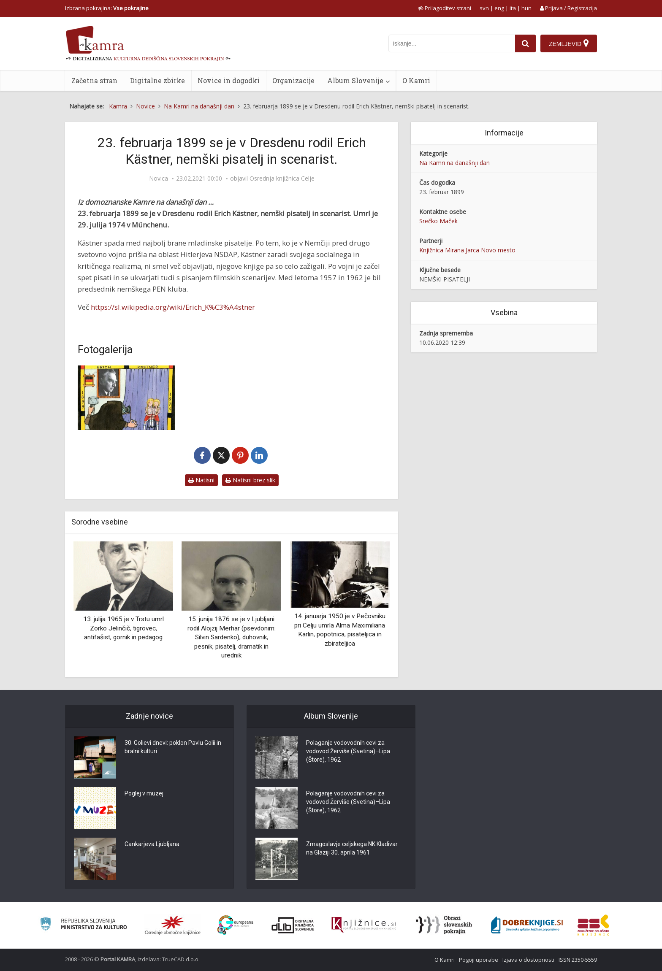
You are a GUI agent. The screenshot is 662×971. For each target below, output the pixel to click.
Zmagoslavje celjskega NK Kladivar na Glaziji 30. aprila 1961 (352, 848)
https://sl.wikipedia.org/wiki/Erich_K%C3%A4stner (173, 307)
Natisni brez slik (250, 480)
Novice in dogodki (229, 80)
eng (499, 8)
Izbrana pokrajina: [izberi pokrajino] (107, 8)
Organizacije (293, 80)
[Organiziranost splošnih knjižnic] (172, 925)
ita (513, 8)
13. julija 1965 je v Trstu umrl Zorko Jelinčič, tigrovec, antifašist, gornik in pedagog (123, 628)
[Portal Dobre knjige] (527, 925)
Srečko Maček (438, 221)
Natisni (201, 480)
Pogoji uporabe (478, 959)
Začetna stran (94, 80)
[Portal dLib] (293, 925)
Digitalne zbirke (157, 80)
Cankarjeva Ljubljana (152, 844)
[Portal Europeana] (235, 925)
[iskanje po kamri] (451, 43)
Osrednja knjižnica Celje (282, 178)
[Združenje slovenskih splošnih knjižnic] (363, 925)
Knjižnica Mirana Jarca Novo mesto (467, 250)
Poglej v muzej (144, 793)
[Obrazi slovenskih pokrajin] (444, 925)
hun (526, 8)
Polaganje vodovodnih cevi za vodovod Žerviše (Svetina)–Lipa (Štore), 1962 (348, 751)
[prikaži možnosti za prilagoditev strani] (444, 8)
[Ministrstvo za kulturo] (83, 925)
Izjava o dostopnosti (528, 959)
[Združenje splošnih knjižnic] (593, 925)
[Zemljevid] (568, 43)
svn (484, 8)
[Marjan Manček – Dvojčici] (126, 397)
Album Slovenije (355, 80)
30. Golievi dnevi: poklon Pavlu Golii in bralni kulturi (173, 747)
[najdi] (525, 43)
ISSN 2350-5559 (578, 959)
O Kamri (416, 80)
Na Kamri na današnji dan (454, 163)
